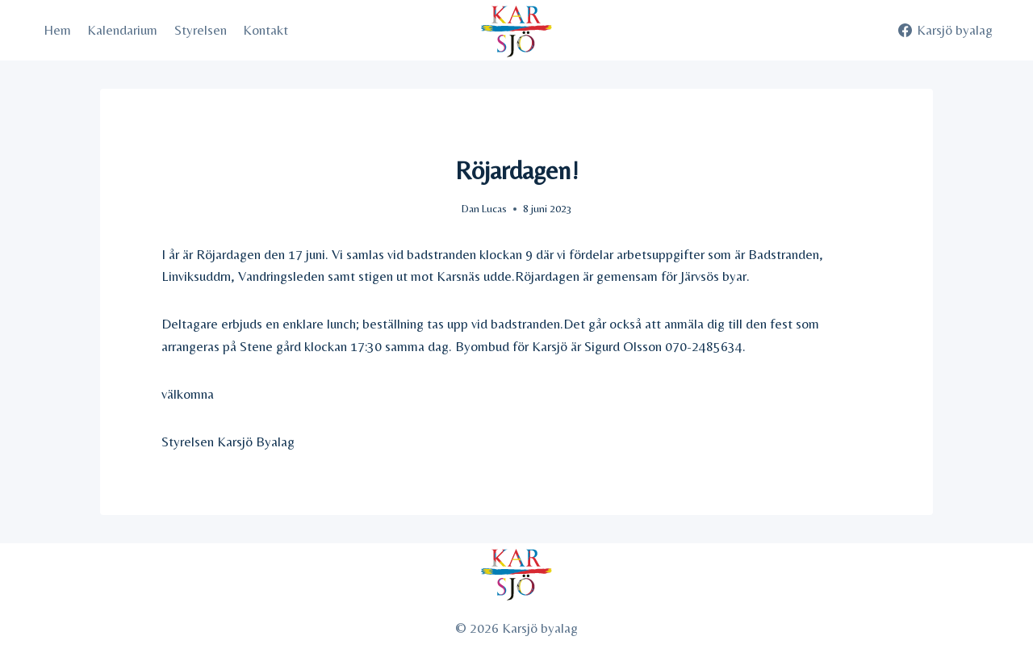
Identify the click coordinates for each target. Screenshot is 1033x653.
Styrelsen (200, 30)
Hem (57, 30)
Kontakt (265, 30)
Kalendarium (122, 30)
